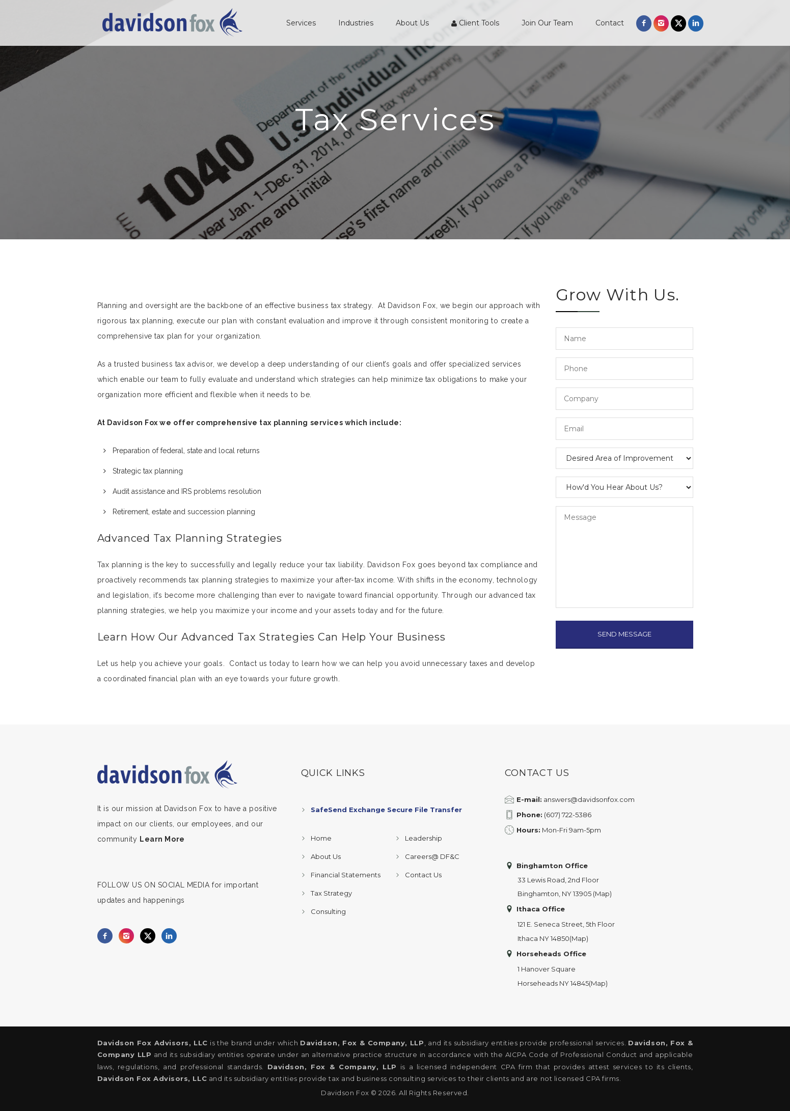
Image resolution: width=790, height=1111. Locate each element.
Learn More (162, 839)
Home (321, 838)
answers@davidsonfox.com (589, 799)
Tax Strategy (331, 893)
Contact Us (423, 875)
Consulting (328, 911)
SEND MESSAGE (624, 634)
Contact (609, 22)
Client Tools (475, 22)
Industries (355, 22)
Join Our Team (547, 22)
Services (301, 22)
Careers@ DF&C (432, 856)
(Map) (602, 894)
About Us (412, 22)
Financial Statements (345, 875)
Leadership (423, 838)
